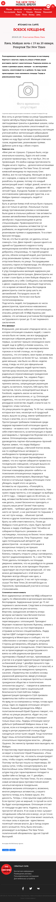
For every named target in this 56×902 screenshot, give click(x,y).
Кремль (31, 14)
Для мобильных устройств (24, 879)
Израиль (38, 12)
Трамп (18, 14)
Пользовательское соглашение (26, 876)
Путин (24, 14)
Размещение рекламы (23, 874)
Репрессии (38, 9)
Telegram (12, 850)
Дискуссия (18, 9)
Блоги (19, 12)
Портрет (47, 9)
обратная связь (21, 866)
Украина (29, 12)
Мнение (9, 9)
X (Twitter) (5, 850)
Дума (38, 14)
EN (48, 6)
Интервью (28, 9)
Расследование (9, 12)
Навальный (47, 12)
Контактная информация (24, 871)
